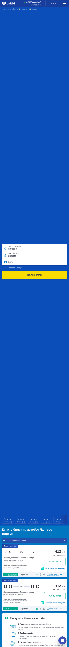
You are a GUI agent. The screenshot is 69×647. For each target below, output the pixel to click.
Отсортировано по (14, 540)
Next (66, 520)
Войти (53, 3)
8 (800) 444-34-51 (34, 2)
